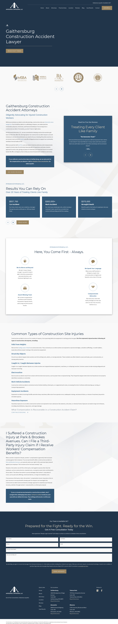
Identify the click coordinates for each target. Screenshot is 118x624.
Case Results (42, 609)
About (40, 593)
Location (41, 600)
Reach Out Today (14, 51)
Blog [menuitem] (83, 8)
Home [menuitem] (42, 8)
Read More (22, 222)
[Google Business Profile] (97, 591)
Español (107, 8)
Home (40, 590)
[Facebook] (102, 591)
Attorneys (41, 596)
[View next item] (62, 89)
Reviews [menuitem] (77, 8)
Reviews (41, 603)
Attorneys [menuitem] (54, 8)
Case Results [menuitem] (89, 8)
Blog (40, 606)
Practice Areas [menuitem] (62, 8)
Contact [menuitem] (97, 8)
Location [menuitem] (71, 8)
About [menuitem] (47, 8)
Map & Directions (55, 601)
